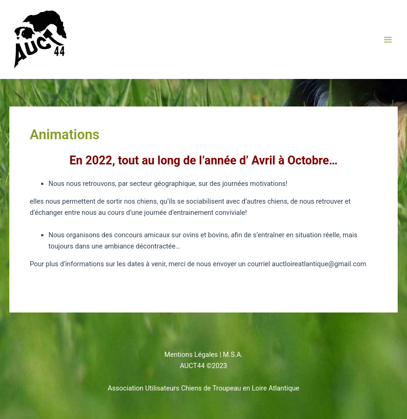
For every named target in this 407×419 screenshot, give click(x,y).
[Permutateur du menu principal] (388, 40)
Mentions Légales (191, 354)
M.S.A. (233, 354)
